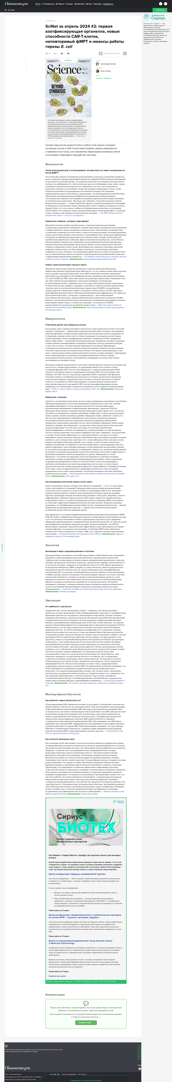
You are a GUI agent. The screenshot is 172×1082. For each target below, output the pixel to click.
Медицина (107, 78)
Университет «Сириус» (151, 34)
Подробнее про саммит (57, 976)
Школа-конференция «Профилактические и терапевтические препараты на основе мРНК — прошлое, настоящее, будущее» (85, 916)
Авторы (89, 4)
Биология (99, 78)
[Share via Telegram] (26, 66)
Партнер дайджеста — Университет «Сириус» (152, 18)
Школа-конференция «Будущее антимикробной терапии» (77, 874)
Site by (55, 1074)
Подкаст (60, 4)
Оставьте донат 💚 (86, 1023)
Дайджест (68, 60)
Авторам (141, 1048)
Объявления (79, 4)
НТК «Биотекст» (82, 1074)
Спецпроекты (48, 4)
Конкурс (69, 4)
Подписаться (160, 10)
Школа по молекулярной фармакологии (80, 942)
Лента (37, 4)
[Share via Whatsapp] (26, 62)
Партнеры (97, 4)
